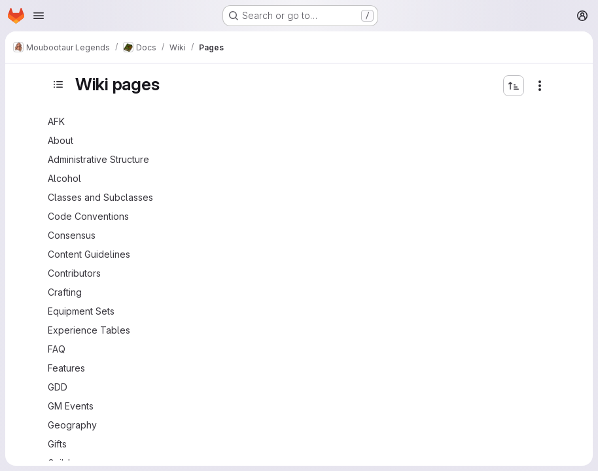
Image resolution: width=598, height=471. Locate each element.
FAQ (56, 349)
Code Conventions (88, 216)
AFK (56, 121)
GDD (57, 386)
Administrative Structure (98, 159)
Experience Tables (89, 330)
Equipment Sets (81, 311)
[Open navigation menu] (38, 15)
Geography (72, 424)
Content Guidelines (89, 254)
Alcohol (64, 178)
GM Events (71, 405)
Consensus (72, 235)
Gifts (57, 443)
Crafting (65, 292)
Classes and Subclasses (100, 197)
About (60, 140)
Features (66, 368)
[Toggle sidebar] (58, 85)
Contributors (74, 273)
